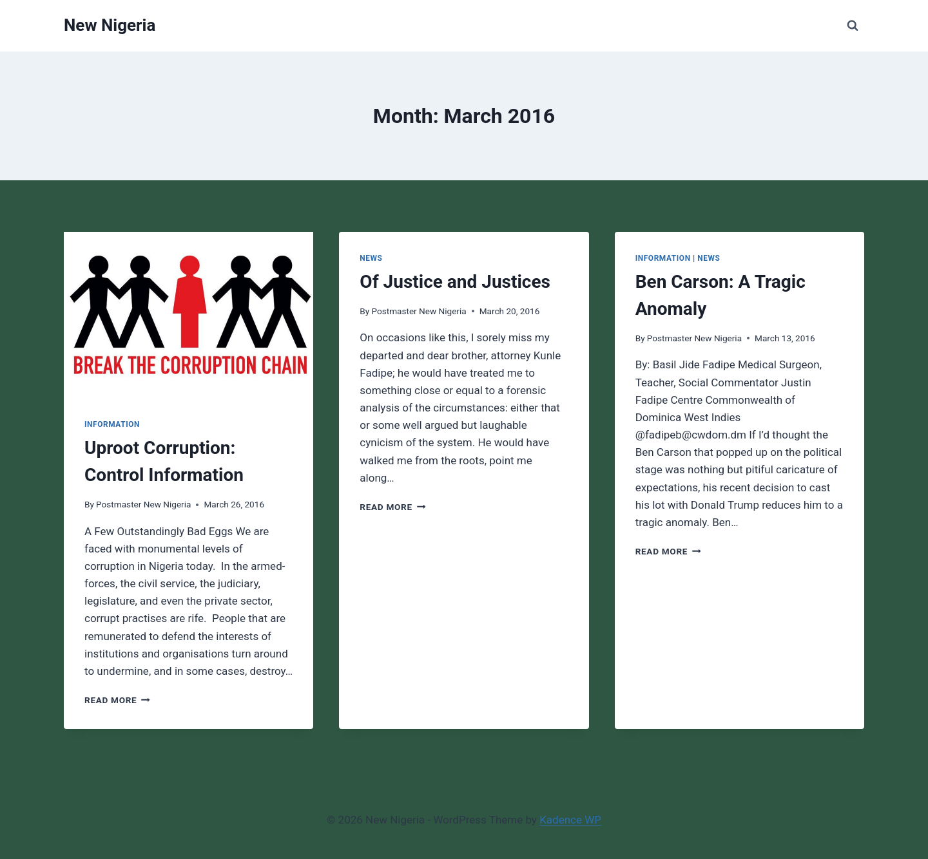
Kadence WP (570, 819)
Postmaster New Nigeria (143, 504)
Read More (117, 700)
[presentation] (188, 315)
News (371, 258)
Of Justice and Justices (455, 281)
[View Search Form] (852, 25)
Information (112, 424)
